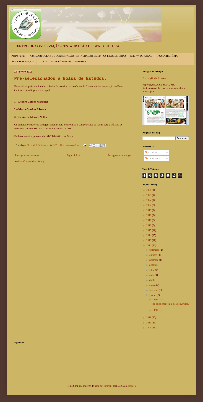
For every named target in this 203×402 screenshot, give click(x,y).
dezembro (154, 249)
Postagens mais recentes (27, 155)
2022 (149, 205)
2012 (149, 245)
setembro (154, 260)
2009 (149, 327)
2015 (149, 230)
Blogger (131, 386)
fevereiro (154, 290)
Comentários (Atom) (33, 161)
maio (152, 275)
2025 (149, 195)
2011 (149, 317)
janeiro (153, 295)
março (152, 285)
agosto (152, 265)
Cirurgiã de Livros (154, 78)
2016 (149, 225)
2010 (149, 322)
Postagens (151, 152)
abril (151, 280)
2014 (149, 235)
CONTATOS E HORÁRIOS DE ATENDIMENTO (64, 61)
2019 (149, 210)
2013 (149, 240)
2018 (149, 215)
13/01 (155, 310)
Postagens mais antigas (119, 155)
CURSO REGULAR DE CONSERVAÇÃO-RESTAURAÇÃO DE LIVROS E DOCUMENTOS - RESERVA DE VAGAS (91, 56)
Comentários (152, 158)
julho (152, 270)
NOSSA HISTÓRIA (167, 56)
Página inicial (18, 56)
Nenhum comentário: (70, 145)
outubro (153, 255)
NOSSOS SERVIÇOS (23, 61)
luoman (107, 386)
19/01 (155, 299)
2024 (149, 200)
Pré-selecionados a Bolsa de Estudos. (60, 78)
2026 (149, 190)
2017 (149, 220)
